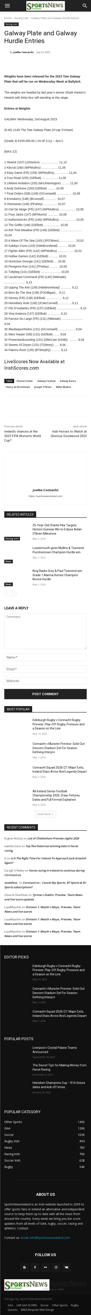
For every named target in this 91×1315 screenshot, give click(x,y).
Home (8, 18)
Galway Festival (46, 380)
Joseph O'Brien (43, 386)
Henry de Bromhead (18, 386)
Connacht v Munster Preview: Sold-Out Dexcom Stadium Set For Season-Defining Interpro (59, 748)
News (9, 561)
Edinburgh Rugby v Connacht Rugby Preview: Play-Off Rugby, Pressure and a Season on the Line (59, 724)
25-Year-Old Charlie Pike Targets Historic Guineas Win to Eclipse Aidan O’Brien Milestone (57, 529)
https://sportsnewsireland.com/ (45, 496)
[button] (7, 6)
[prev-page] (7, 593)
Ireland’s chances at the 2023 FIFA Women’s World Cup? (22, 436)
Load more (45, 814)
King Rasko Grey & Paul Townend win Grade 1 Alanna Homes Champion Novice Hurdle (57, 575)
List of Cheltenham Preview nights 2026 (53, 838)
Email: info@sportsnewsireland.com (45, 1238)
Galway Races (68, 380)
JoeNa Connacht (23, 52)
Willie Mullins (63, 386)
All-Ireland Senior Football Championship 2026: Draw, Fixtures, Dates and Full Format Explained (56, 795)
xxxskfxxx (10, 883)
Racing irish (21, 18)
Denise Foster (25, 380)
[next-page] (13, 593)
